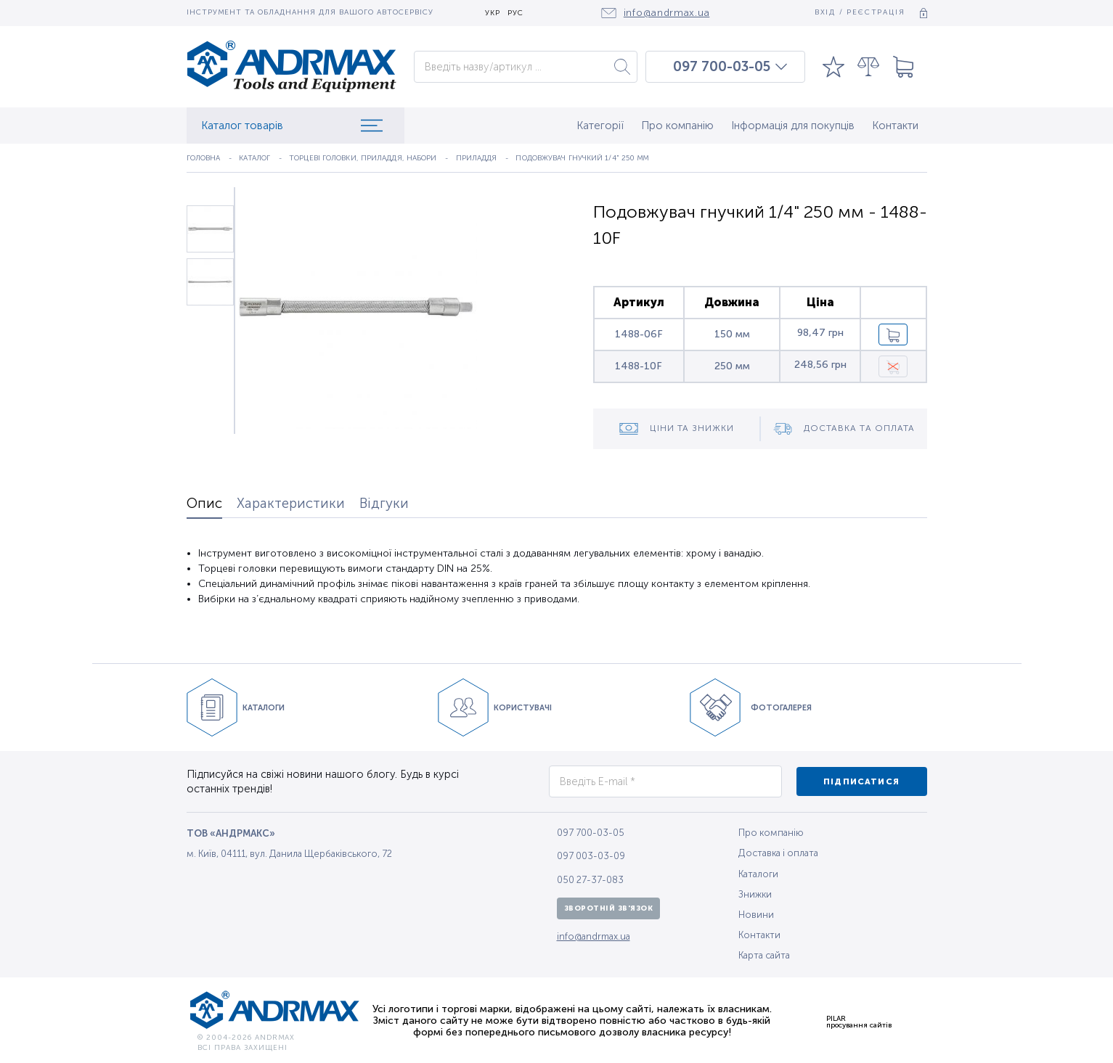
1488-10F (638, 366)
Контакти (895, 125)
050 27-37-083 (590, 879)
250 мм (732, 366)
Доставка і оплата (778, 852)
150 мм (732, 334)
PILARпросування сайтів (859, 1021)
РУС (515, 13)
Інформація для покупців (793, 125)
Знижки (755, 894)
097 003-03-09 (591, 855)
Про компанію (677, 125)
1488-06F (639, 334)
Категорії (600, 125)
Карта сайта (764, 955)
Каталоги (758, 874)
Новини (756, 914)
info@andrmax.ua (593, 936)
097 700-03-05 (721, 67)
